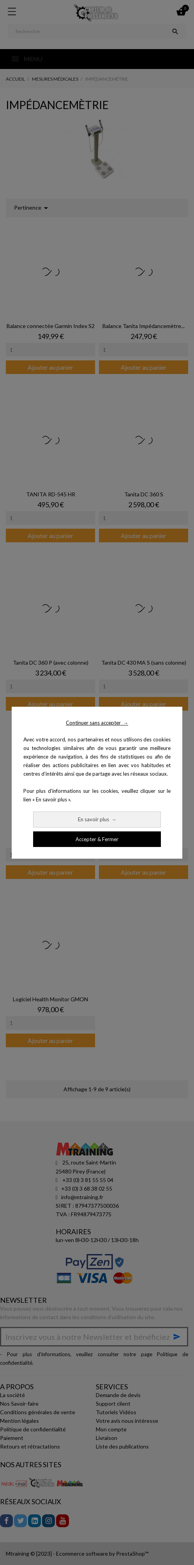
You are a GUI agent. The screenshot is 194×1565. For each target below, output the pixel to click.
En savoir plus (97, 819)
